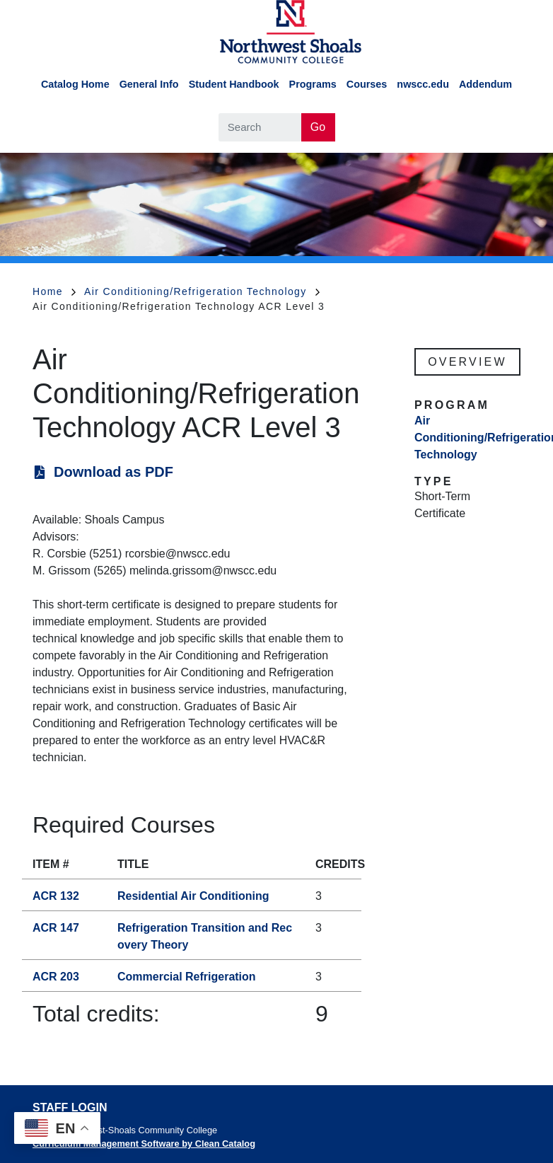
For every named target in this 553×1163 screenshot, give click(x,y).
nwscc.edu (423, 84)
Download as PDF (113, 472)
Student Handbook (234, 84)
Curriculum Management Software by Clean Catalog (144, 1143)
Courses (367, 84)
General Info (149, 84)
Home (54, 291)
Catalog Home (75, 84)
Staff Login (70, 1107)
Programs (313, 84)
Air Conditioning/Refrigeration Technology (202, 291)
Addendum (485, 84)
